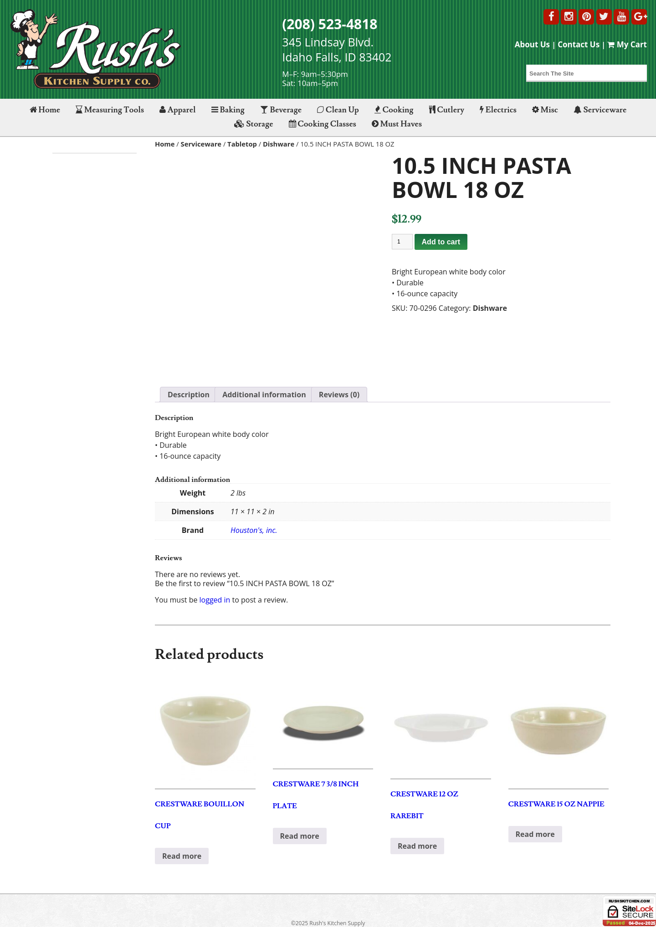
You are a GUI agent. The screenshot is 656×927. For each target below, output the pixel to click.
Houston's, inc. (254, 530)
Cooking (394, 110)
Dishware (278, 143)
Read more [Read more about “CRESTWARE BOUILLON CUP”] (181, 856)
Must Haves (397, 124)
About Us (532, 44)
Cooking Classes (322, 124)
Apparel (177, 110)
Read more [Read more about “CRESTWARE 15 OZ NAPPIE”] (535, 834)
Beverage (281, 110)
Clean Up (338, 110)
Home (45, 110)
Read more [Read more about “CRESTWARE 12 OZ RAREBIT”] (417, 846)
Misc (545, 110)
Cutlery (446, 110)
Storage (253, 124)
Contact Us (579, 44)
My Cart (627, 44)
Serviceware (600, 110)
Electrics (498, 110)
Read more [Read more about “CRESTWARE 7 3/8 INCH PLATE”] (299, 836)
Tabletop (242, 143)
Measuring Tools (110, 110)
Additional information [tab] (264, 395)
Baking (228, 110)
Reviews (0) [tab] (339, 395)
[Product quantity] (402, 241)
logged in (215, 600)
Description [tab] (189, 395)
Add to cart (441, 242)
